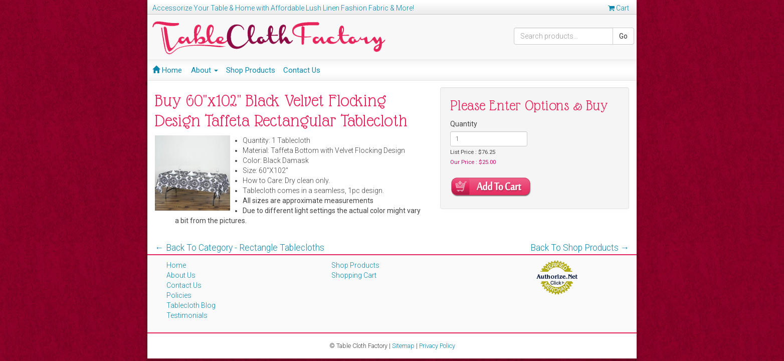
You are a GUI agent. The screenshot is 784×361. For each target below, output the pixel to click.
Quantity (463, 124)
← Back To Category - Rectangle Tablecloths (239, 248)
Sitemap (403, 345)
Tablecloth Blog (191, 305)
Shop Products (250, 70)
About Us (180, 275)
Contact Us (301, 70)
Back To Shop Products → (580, 248)
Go (623, 36)
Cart (618, 8)
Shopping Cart (353, 275)
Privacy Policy (437, 345)
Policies (178, 295)
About (204, 70)
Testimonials (187, 315)
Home (167, 70)
